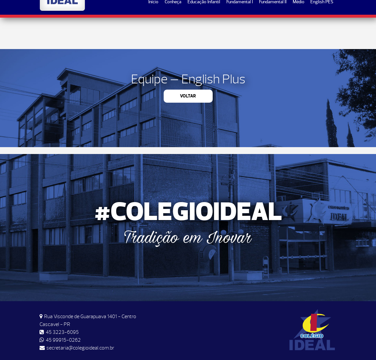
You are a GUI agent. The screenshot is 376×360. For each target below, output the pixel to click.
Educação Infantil (204, 33)
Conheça (173, 33)
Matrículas (315, 10)
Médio (298, 33)
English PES (321, 33)
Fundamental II (272, 33)
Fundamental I (239, 33)
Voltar (188, 96)
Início (153, 33)
